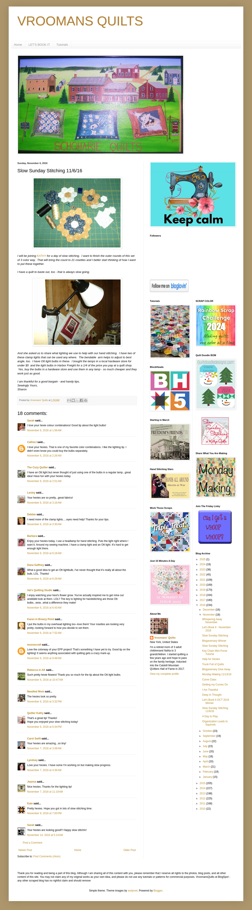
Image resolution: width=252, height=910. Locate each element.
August (207, 741)
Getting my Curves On (215, 684)
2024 (203, 564)
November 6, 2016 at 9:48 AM (44, 658)
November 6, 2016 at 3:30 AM (44, 524)
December (209, 609)
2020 (203, 584)
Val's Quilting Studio (39, 590)
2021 (203, 579)
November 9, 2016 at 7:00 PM (44, 813)
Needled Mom (35, 691)
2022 (203, 574)
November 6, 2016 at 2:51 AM (44, 481)
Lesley (31, 492)
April (206, 761)
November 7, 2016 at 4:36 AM (44, 770)
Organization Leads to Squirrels (214, 723)
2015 (203, 783)
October (208, 730)
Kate (30, 803)
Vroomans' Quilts (165, 637)
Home (18, 44)
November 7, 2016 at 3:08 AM (44, 748)
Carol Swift (34, 738)
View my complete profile (164, 673)
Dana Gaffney (35, 565)
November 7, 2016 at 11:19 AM (45, 791)
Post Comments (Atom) (46, 856)
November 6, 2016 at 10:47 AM (45, 679)
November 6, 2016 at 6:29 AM (44, 578)
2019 (203, 589)
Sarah (30, 420)
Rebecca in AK (36, 670)
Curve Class (209, 679)
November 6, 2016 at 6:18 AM (44, 553)
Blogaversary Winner (214, 640)
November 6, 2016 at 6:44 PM (44, 726)
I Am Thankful (210, 689)
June (206, 751)
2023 (203, 569)
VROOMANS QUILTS (80, 21)
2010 (203, 808)
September (209, 735)
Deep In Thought (211, 694)
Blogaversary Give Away (216, 669)
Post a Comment (32, 842)
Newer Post (25, 850)
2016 (203, 605)
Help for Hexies (211, 659)
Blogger (157, 890)
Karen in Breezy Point (40, 619)
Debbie (31, 514)
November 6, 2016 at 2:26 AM (44, 455)
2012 (203, 798)
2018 (203, 595)
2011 (203, 803)
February (208, 771)
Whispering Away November (212, 621)
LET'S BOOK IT (39, 44)
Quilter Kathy (35, 713)
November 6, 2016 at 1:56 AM (44, 430)
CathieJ (31, 442)
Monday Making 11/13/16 (216, 674)
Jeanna (31, 781)
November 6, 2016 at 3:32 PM (44, 701)
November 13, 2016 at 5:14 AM (45, 835)
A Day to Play (210, 716)
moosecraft (34, 644)
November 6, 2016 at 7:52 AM (44, 632)
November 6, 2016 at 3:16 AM (44, 502)
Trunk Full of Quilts (213, 664)
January (208, 776)
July (205, 746)
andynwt (133, 890)
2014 (203, 788)
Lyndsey (32, 760)
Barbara (32, 536)
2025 (203, 559)
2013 (203, 793)
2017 (203, 600)
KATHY (41, 255)
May (205, 756)
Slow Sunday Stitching (215, 635)
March (207, 766)
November (209, 614)
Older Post (129, 850)
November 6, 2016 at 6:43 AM (44, 607)
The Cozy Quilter (37, 467)
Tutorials (62, 44)
